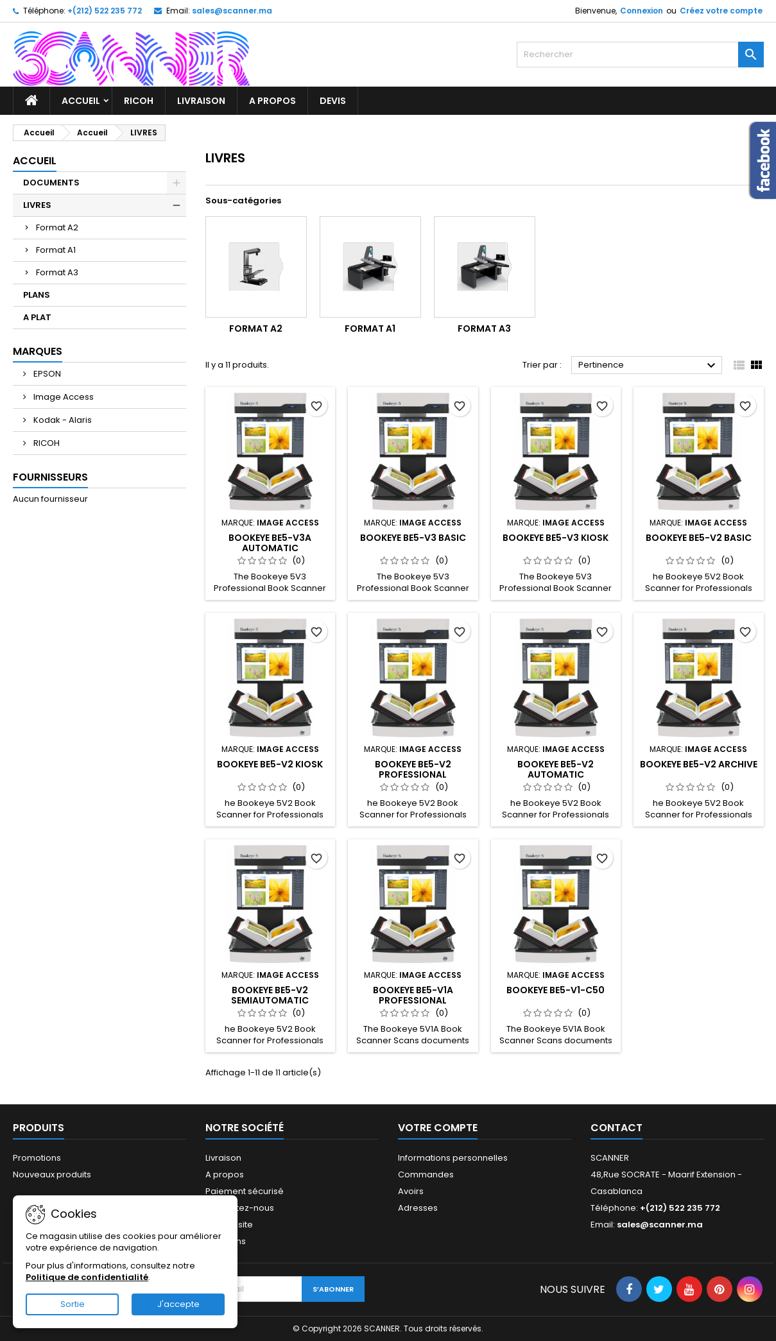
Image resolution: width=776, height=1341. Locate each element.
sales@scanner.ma (232, 10)
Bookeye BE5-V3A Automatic (269, 542)
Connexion (641, 10)
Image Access (62, 397)
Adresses (418, 1208)
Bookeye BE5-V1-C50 (555, 990)
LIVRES (37, 205)
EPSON (46, 374)
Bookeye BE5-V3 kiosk (555, 537)
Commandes (426, 1174)
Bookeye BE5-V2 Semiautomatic (270, 995)
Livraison (201, 100)
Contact (616, 1127)
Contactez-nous (239, 1208)
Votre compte (438, 1127)
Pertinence (648, 365)
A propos (272, 100)
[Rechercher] (640, 54)
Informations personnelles (453, 1158)
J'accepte (178, 1304)
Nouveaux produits (52, 1174)
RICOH (138, 100)
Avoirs (411, 1191)
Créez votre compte (721, 10)
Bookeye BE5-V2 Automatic (555, 769)
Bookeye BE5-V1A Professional (413, 995)
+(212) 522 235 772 (104, 10)
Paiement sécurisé (244, 1191)
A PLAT (37, 317)
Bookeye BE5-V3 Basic (413, 537)
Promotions (37, 1158)
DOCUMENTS (51, 182)
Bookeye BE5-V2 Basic (699, 537)
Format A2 (57, 227)
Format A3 (57, 272)
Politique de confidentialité (87, 1277)
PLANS (36, 295)
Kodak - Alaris (61, 420)
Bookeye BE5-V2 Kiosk (270, 764)
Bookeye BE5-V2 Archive (698, 764)
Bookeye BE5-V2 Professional (413, 769)
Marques (37, 351)
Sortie (72, 1304)
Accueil (81, 100)
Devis (333, 100)
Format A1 (56, 250)
